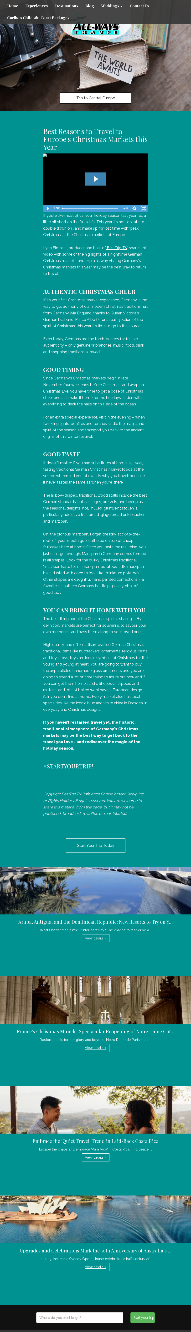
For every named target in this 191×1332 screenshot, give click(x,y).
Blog (89, 5)
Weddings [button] (112, 5)
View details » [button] (95, 938)
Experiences (36, 5)
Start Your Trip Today (95, 845)
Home (12, 5)
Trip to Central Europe (95, 98)
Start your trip (144, 1318)
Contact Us (139, 5)
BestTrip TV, (117, 248)
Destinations (66, 5)
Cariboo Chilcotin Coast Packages (38, 17)
